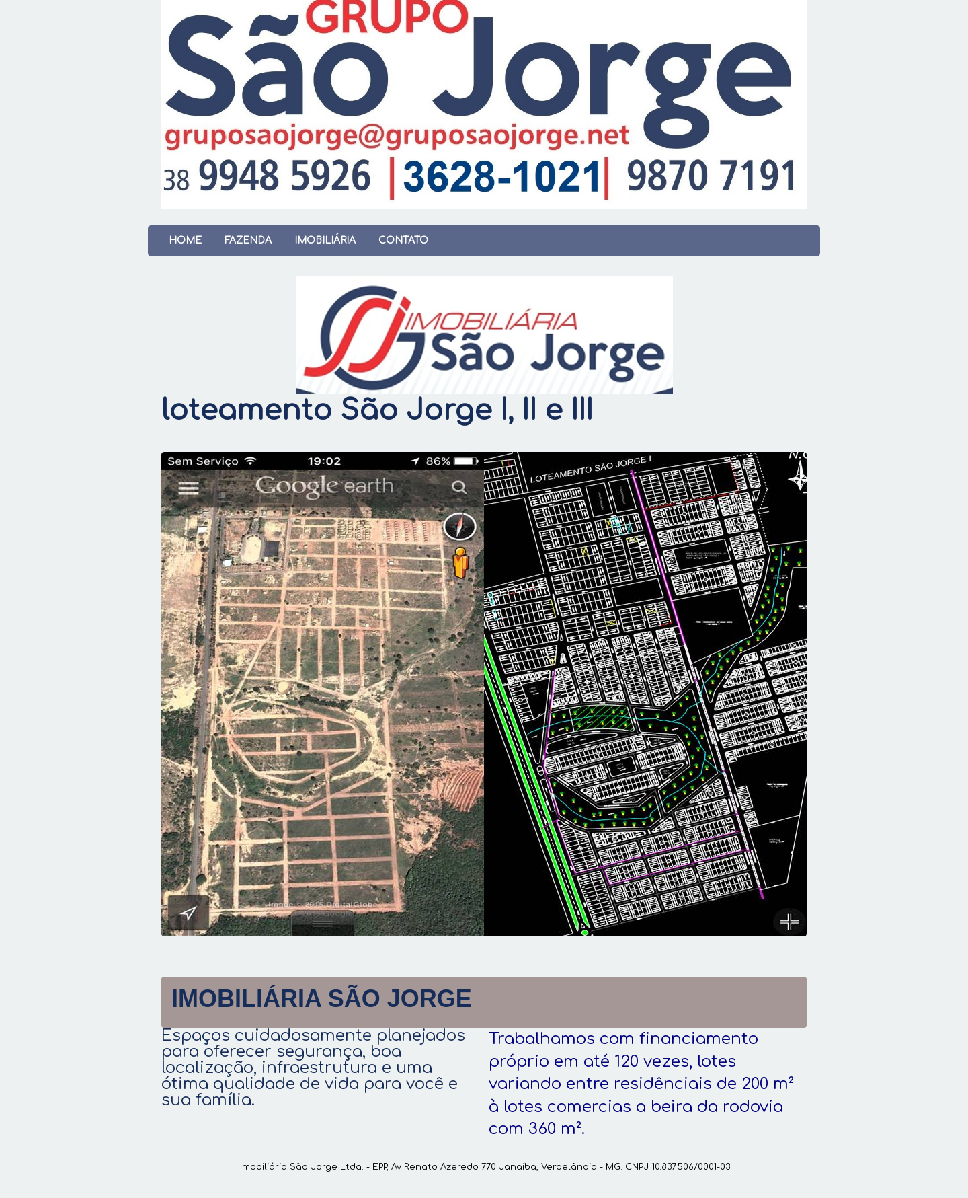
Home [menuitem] (185, 240)
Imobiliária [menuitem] (325, 240)
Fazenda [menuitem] (248, 240)
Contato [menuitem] (403, 240)
